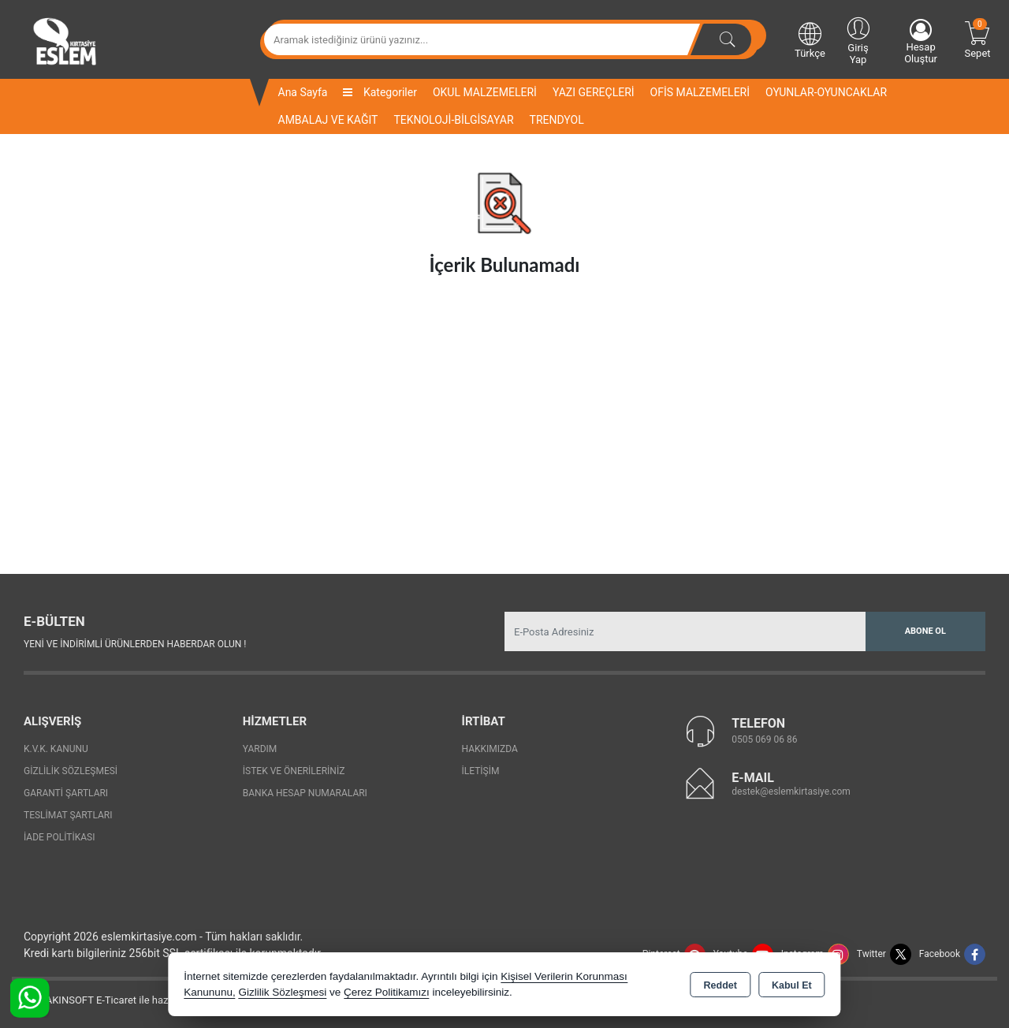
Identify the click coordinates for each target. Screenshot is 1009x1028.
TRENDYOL (557, 120)
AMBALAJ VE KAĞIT (328, 120)
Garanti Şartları (66, 793)
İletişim (481, 771)
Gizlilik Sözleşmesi (70, 771)
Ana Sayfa (303, 92)
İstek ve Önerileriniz (294, 771)
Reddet (720, 985)
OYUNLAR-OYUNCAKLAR (826, 92)
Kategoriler (379, 92)
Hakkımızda (490, 748)
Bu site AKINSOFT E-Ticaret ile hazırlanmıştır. (114, 1000)
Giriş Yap (858, 39)
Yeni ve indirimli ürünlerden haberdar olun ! (135, 644)
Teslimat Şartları (68, 815)
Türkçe (810, 39)
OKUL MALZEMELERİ (485, 92)
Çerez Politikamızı (387, 992)
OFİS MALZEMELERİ (700, 92)
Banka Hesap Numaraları (305, 793)
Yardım (260, 748)
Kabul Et (792, 985)
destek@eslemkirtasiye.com (791, 791)
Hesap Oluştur (921, 42)
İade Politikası (59, 837)
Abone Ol (925, 631)
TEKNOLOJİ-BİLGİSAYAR (453, 120)
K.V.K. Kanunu (56, 748)
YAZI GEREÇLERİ (594, 92)
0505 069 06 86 (764, 739)
